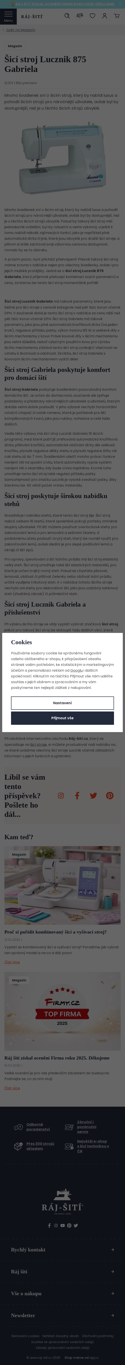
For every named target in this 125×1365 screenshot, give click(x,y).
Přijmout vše (62, 718)
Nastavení (62, 703)
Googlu (76, 670)
